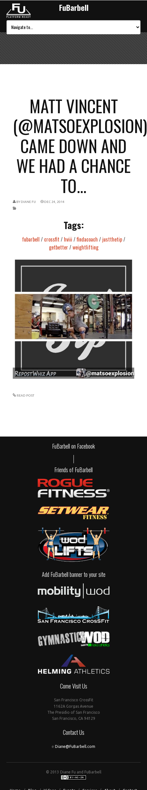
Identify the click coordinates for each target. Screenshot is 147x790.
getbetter (58, 247)
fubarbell (31, 239)
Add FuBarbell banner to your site (73, 574)
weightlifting (85, 247)
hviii (68, 239)
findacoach (87, 239)
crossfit (51, 239)
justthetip (112, 239)
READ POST (25, 395)
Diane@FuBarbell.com (75, 746)
